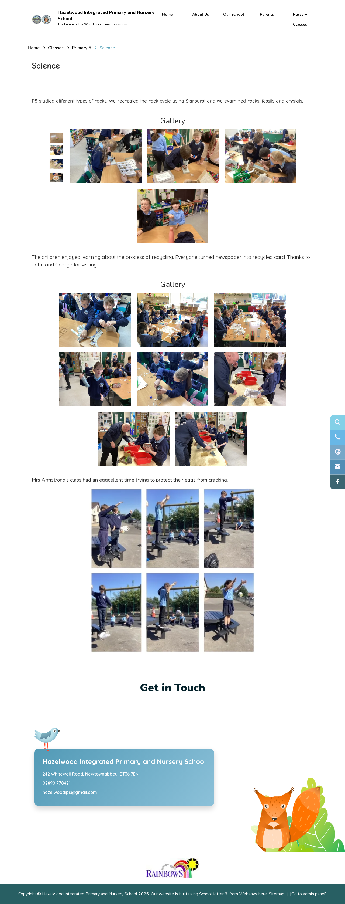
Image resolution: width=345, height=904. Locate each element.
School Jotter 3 (213, 894)
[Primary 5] (81, 48)
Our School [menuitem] (233, 14)
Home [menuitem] (167, 14)
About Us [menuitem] (200, 14)
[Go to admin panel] (308, 894)
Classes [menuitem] (300, 24)
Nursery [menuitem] (300, 14)
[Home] (34, 48)
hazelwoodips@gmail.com (70, 792)
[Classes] (56, 48)
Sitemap (276, 894)
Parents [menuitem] (267, 14)
